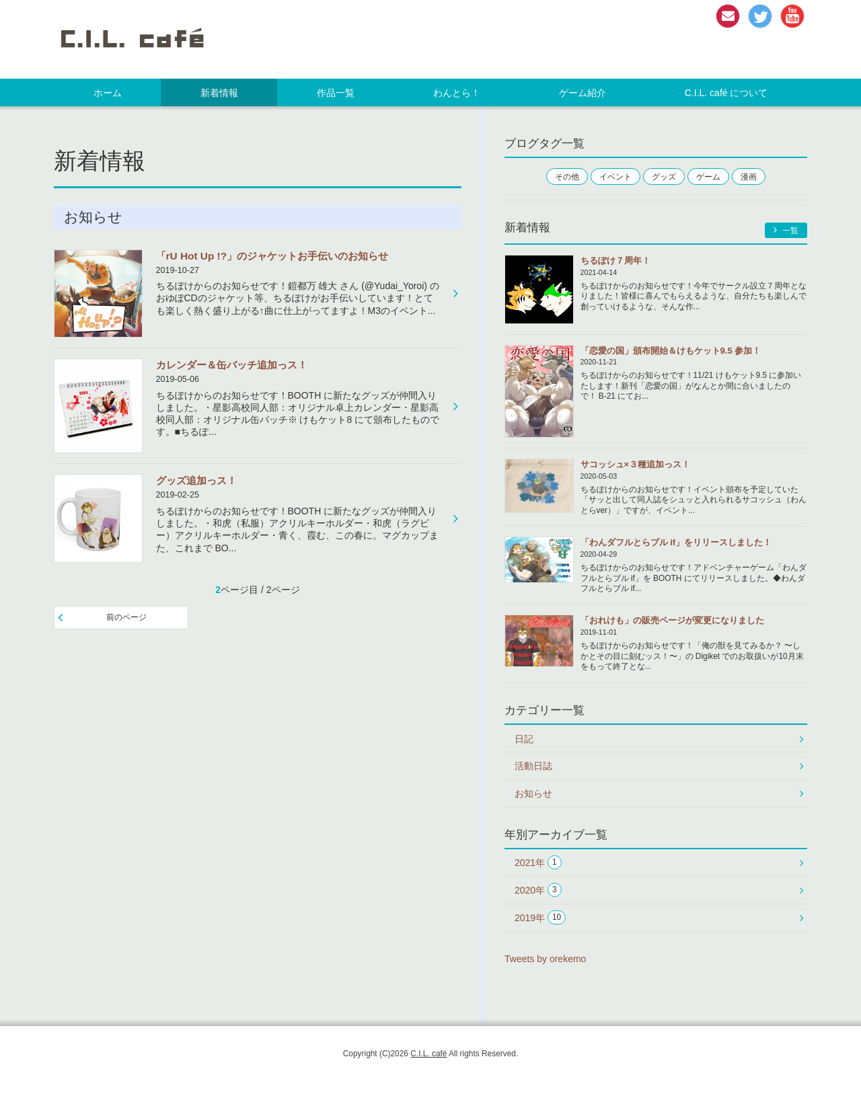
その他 (567, 177)
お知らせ (533, 793)
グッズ (664, 177)
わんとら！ (456, 92)
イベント (615, 177)
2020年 (538, 890)
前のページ (126, 617)
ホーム (107, 92)
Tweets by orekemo (545, 958)
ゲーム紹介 (582, 92)
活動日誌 (533, 765)
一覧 (786, 230)
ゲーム (708, 177)
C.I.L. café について (726, 92)
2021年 (538, 862)
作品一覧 (335, 92)
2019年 (540, 917)
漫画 (749, 177)
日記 (524, 739)
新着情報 (219, 92)
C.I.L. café (428, 1053)
